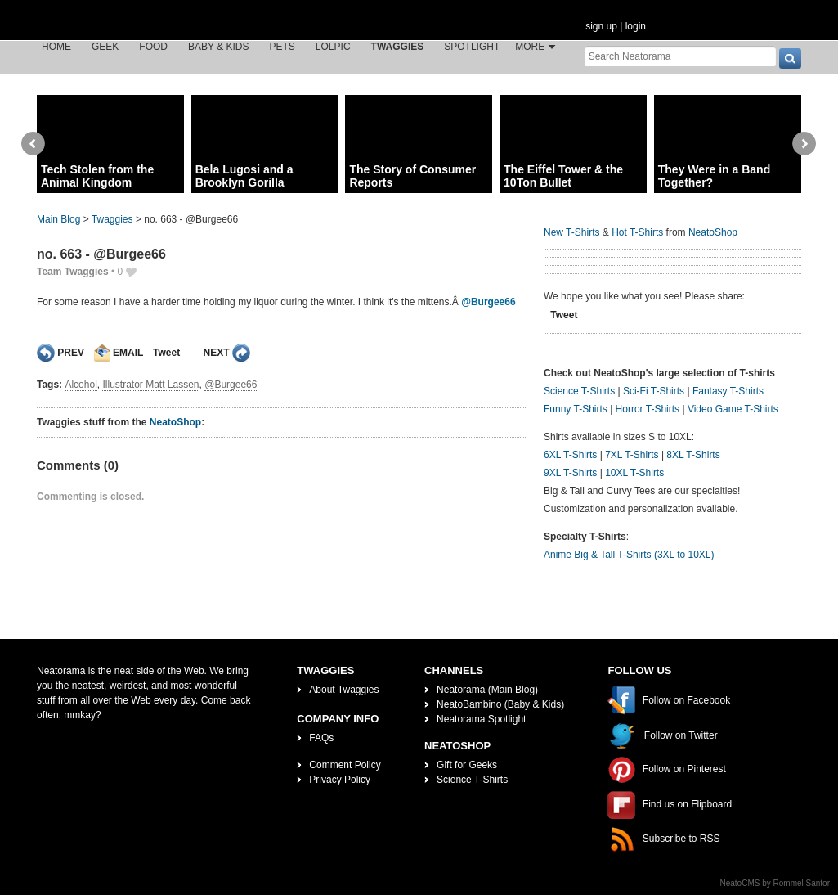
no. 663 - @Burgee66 (101, 254)
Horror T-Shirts (647, 409)
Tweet (166, 352)
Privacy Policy (339, 779)
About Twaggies (344, 689)
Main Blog (58, 219)
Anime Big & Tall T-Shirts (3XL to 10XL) (629, 554)
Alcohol (80, 384)
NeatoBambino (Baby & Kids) (500, 704)
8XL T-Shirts (692, 455)
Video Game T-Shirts (733, 409)
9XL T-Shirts (570, 473)
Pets (282, 46)
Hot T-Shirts (637, 232)
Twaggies (397, 46)
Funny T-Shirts (575, 409)
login (635, 26)
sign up (601, 26)
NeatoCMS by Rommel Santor (775, 883)
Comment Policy (344, 765)
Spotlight (472, 46)
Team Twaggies (73, 271)
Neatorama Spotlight (481, 719)
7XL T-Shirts (631, 455)
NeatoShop (175, 422)
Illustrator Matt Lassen (150, 384)
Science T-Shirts (579, 391)
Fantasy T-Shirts (728, 391)
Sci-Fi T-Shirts (653, 391)
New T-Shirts (571, 232)
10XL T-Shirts (634, 473)
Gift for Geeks (467, 765)
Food (153, 46)
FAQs (321, 738)
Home (56, 46)
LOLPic (333, 46)
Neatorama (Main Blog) (487, 689)
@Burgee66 (488, 302)
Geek (105, 46)
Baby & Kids (218, 46)
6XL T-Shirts (570, 455)
